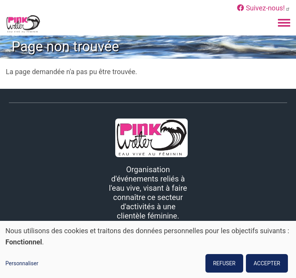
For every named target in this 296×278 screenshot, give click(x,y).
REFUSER (224, 263)
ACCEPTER (267, 263)
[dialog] (148, 249)
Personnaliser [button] (21, 263)
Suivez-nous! (263, 8)
